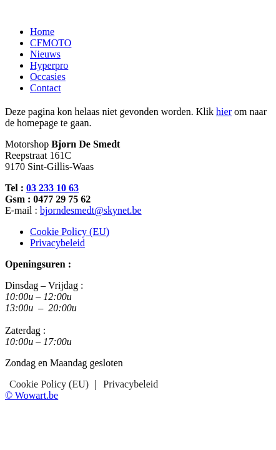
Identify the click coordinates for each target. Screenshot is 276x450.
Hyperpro (49, 65)
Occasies (48, 76)
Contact (45, 87)
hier (224, 111)
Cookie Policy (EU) (69, 231)
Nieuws (45, 54)
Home (42, 31)
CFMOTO (50, 43)
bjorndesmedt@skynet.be (91, 210)
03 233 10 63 (52, 187)
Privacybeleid (57, 243)
